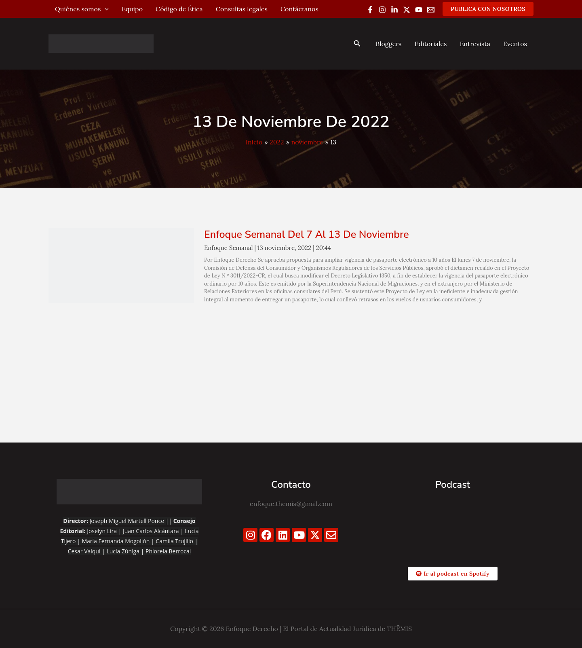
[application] (105, 9)
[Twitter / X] (406, 9)
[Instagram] (382, 9)
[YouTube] (418, 9)
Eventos (515, 44)
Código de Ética (179, 9)
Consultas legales (242, 9)
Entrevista (475, 44)
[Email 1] (430, 9)
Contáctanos (299, 9)
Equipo (132, 9)
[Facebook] (370, 9)
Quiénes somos (82, 9)
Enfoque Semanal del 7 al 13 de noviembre (306, 234)
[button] (488, 9)
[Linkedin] (394, 9)
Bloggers (388, 44)
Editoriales (430, 44)
